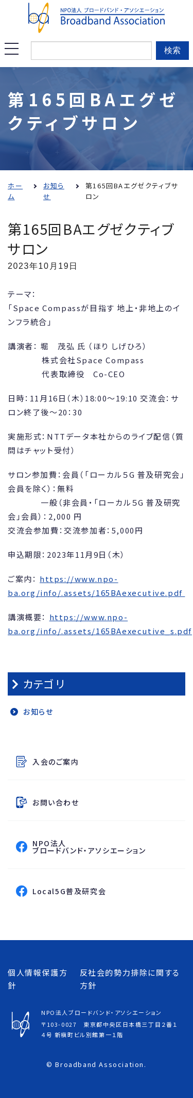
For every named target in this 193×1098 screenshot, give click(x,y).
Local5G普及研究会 (106, 890)
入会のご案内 (55, 761)
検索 (172, 50)
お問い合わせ (55, 802)
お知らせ (38, 711)
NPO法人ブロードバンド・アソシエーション (106, 846)
